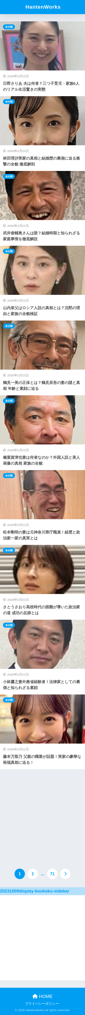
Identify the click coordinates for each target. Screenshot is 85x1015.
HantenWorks (43, 7)
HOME (42, 996)
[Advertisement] (42, 814)
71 (52, 874)
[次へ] (65, 874)
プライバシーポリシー (42, 1003)
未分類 (9, 26)
